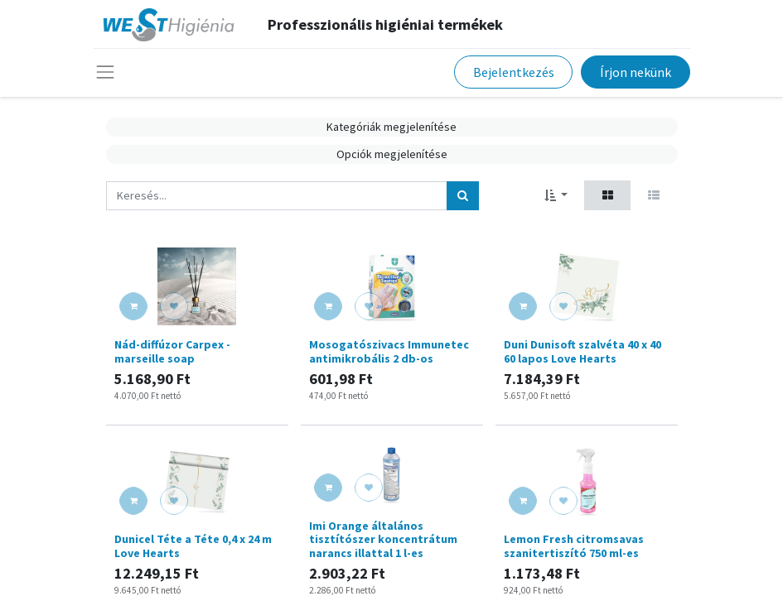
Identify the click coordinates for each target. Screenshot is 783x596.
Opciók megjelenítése (391, 154)
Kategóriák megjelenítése (391, 126)
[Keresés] (463, 195)
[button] (556, 194)
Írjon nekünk (635, 72)
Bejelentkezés (513, 72)
